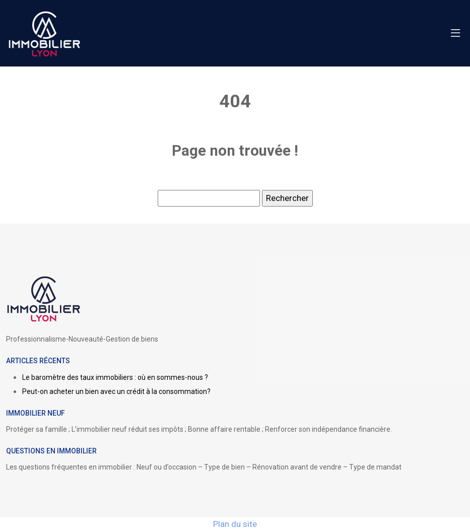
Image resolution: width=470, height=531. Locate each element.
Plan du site (235, 524)
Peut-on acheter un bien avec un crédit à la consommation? (116, 391)
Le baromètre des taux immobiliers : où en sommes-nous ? (115, 377)
